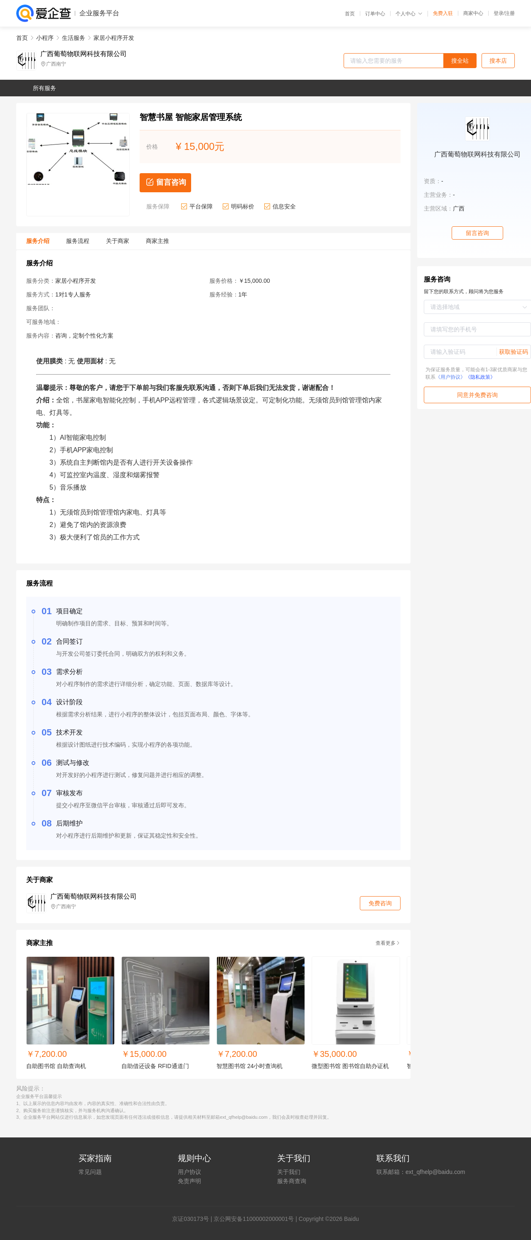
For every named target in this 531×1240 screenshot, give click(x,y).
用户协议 (189, 1172)
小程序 (45, 38)
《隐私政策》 (480, 377)
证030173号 (193, 1218)
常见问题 (90, 1172)
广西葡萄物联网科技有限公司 (83, 54)
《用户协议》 (450, 377)
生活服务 (73, 38)
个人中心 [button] (409, 14)
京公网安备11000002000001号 (254, 1218)
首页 (350, 13)
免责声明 (189, 1181)
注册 (510, 13)
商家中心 (473, 13)
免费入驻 (443, 13)
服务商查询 (291, 1181)
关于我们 (288, 1172)
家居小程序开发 (113, 38)
